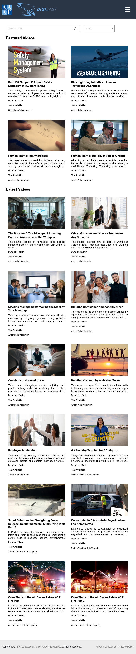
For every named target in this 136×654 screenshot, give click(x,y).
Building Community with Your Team (95, 380)
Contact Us (110, 646)
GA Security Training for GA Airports (95, 450)
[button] (75, 28)
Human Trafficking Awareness (28, 155)
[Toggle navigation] (134, 0)
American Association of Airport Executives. (39, 646)
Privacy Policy (126, 646)
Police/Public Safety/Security (85, 474)
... (16, 247)
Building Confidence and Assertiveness (97, 307)
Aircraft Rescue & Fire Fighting (22, 551)
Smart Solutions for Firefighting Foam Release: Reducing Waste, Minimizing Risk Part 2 (36, 524)
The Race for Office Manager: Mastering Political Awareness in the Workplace (34, 235)
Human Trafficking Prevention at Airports (98, 155)
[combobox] (38, 28)
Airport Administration (81, 110)
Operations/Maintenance (20, 110)
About (99, 646)
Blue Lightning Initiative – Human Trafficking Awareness (93, 83)
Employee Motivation (22, 450)
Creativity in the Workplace (26, 380)
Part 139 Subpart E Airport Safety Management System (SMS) (30, 83)
